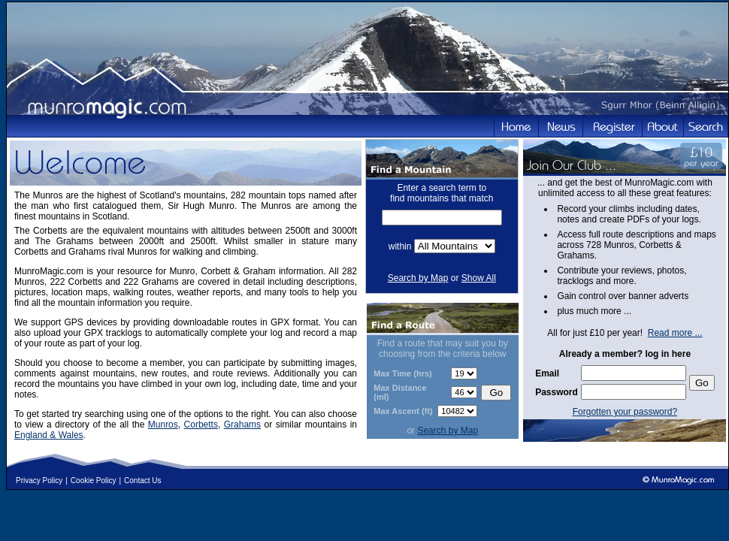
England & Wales (48, 435)
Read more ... (675, 333)
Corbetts (201, 424)
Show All (478, 278)
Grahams (242, 424)
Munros (163, 424)
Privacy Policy (39, 480)
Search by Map (418, 278)
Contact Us (142, 480)
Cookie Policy (93, 480)
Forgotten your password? (625, 412)
